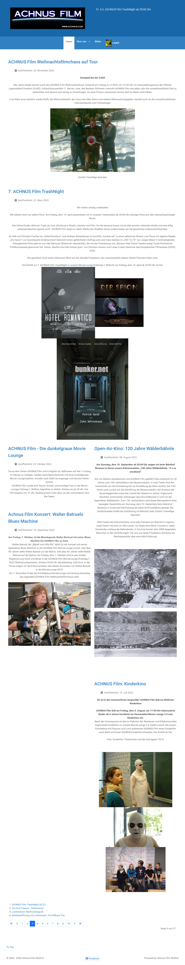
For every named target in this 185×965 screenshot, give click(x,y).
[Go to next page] (74, 923)
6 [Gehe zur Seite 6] (47, 923)
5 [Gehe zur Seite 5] (42, 923)
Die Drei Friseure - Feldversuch (28, 908)
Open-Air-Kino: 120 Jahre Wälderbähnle (134, 448)
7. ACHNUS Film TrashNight (36, 191)
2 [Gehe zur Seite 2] (27, 923)
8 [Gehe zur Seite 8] (58, 923)
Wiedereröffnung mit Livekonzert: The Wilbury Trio (38, 915)
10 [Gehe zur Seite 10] (68, 923)
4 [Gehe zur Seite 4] (37, 923)
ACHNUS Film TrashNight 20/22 (29, 904)
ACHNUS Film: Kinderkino (120, 683)
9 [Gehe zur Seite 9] (63, 923)
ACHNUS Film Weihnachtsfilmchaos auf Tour (53, 61)
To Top (10, 947)
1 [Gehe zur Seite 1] (22, 923)
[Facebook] (92, 958)
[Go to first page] (11, 923)
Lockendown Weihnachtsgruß (27, 911)
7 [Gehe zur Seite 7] (52, 923)
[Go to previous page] (17, 923)
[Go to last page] (80, 923)
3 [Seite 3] (32, 923)
